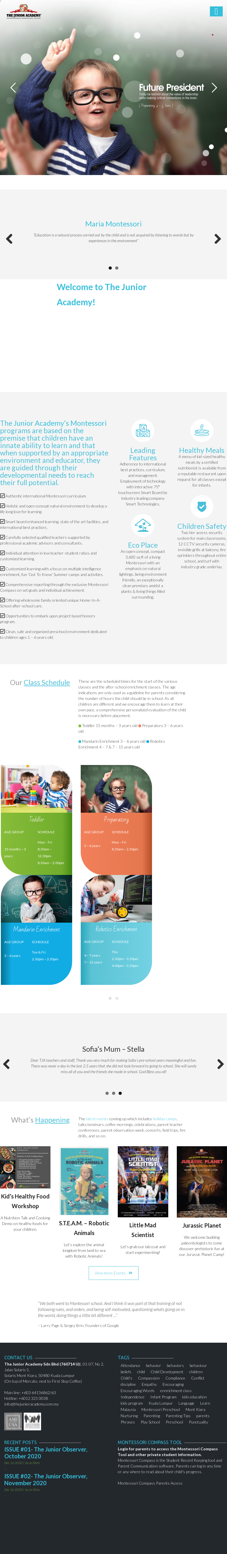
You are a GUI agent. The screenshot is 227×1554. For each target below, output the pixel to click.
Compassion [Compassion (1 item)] (149, 1377)
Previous (11, 239)
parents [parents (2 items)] (203, 1415)
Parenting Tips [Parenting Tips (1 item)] (178, 1415)
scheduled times (117, 681)
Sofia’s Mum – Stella (113, 1049)
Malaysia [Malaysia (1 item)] (128, 1409)
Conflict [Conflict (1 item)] (197, 1377)
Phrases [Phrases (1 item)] (128, 1421)
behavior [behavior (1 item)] (153, 1365)
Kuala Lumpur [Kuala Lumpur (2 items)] (161, 1402)
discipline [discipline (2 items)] (128, 1384)
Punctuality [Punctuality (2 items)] (198, 1421)
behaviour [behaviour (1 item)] (198, 1365)
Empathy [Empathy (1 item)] (149, 1384)
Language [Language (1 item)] (186, 1402)
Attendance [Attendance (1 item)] (130, 1365)
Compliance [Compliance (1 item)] (175, 1377)
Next (215, 239)
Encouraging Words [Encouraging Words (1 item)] (138, 1390)
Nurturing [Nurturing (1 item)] (129, 1415)
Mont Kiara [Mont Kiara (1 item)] (195, 1409)
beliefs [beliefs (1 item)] (126, 1371)
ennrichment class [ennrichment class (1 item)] (176, 1390)
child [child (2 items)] (141, 1371)
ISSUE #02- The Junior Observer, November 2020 (45, 1479)
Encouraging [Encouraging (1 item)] (173, 1384)
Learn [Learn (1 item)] (205, 1402)
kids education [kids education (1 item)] (194, 1396)
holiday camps (165, 1118)
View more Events (114, 1272)
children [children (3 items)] (196, 1371)
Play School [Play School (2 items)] (150, 1421)
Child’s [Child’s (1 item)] (126, 1377)
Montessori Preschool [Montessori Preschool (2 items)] (160, 1409)
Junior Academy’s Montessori (60, 423)
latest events (97, 1118)
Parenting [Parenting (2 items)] (151, 1415)
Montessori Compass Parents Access (150, 1483)
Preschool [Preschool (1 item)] (174, 1421)
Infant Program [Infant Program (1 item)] (163, 1396)
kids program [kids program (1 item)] (132, 1402)
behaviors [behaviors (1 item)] (175, 1365)
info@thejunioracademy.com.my (31, 1404)
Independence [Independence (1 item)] (133, 1396)
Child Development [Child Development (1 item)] (167, 1371)
